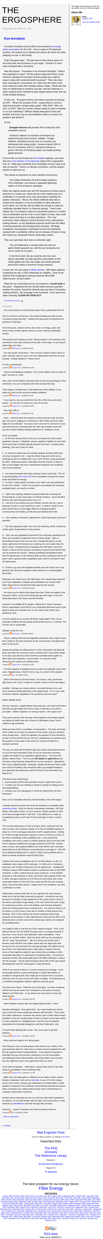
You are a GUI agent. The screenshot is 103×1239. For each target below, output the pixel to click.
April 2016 (93, 1213)
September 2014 (17, 1213)
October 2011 (11, 1211)
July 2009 (52, 1205)
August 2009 (62, 1205)
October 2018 (46, 1217)
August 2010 (69, 1207)
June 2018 (36, 1217)
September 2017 (83, 1215)
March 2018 (18, 1217)
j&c (13, 1112)
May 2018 (27, 1217)
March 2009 (18, 1205)
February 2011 (42, 1209)
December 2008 (92, 1203)
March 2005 (42, 1198)
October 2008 (68, 1203)
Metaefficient (19, 1103)
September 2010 (81, 1207)
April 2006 (78, 1200)
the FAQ (66, 1137)
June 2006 (96, 1200)
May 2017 (63, 1215)
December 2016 (41, 1215)
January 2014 (56, 1211)
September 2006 (25, 1202)
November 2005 (22, 1200)
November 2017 (7, 1217)
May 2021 (74, 1218)
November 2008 (79, 1203)
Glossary (51, 1152)
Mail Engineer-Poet (51, 1132)
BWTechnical (16, 348)
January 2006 (47, 1200)
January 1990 (7, 1196)
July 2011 (78, 1209)
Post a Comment (11, 1116)
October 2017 (95, 1215)
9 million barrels (36, 270)
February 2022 (50, 1220)
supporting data (9, 808)
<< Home (6, 1125)
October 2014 (29, 1213)
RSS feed (51, 1234)
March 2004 (29, 1196)
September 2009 (74, 1205)
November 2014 (41, 1213)
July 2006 (3, 1202)
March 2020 (25, 1218)
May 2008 (38, 1203)
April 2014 (87, 1211)
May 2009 (35, 1205)
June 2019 (89, 1217)
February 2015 (53, 1213)
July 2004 (47, 1196)
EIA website (39, 158)
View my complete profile (91, 22)
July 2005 (76, 1198)
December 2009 (13, 1207)
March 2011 (53, 1209)
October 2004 (81, 1196)
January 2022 (92, 1218)
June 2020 (34, 1218)
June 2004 (39, 1196)
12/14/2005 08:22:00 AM (12, 301)
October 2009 (86, 1205)
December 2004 (7, 1198)
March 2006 (69, 1200)
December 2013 (44, 1211)
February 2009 (7, 1205)
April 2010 (34, 1207)
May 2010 (43, 1207)
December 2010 (18, 1209)
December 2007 (17, 1203)
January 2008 (29, 1203)
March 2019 (80, 1217)
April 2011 (61, 1209)
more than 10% (25, 476)
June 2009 (44, 1205)
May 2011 (70, 1209)
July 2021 (82, 1218)
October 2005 (11, 1200)
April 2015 (63, 1213)
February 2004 (19, 1196)
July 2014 (96, 1211)
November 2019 (14, 1218)
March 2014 (78, 1211)
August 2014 (5, 1213)
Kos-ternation (14, 38)
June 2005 (68, 1198)
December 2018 (58, 1217)
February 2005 (31, 1198)
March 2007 (96, 1202)
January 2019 (70, 1217)
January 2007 (74, 1202)
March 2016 (84, 1213)
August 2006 (13, 1202)
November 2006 (49, 1202)
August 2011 (87, 1209)
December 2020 (45, 1218)
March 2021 (57, 1218)
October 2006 (37, 1202)
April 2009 (27, 1205)
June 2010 (52, 1207)
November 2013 (31, 1211)
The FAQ (50, 1148)
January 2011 (30, 1209)
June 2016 (9, 1215)
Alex (13, 675)
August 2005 (85, 1198)
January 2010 (25, 1207)
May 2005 (59, 1198)
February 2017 (53, 1215)
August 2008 (56, 1203)
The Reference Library (51, 1155)
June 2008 (47, 1203)
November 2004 (92, 1196)
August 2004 (56, 1196)
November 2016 (28, 1215)
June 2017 (72, 1215)
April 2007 (6, 1203)
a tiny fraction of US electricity (25, 161)
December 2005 (35, 1200)
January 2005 (20, 1198)
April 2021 (66, 1218)
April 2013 (20, 1211)
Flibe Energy (51, 1188)
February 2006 (59, 1200)
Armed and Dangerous (51, 1164)
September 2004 (68, 1196)
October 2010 (93, 1207)
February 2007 (85, 1202)
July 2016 (17, 1215)
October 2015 (73, 1213)
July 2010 (60, 1207)
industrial (35, 1080)
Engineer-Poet (16, 367)
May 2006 (87, 1200)
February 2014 (67, 1211)
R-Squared (51, 1171)
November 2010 (5, 1209)
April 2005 (51, 1198)
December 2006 (61, 1202)
